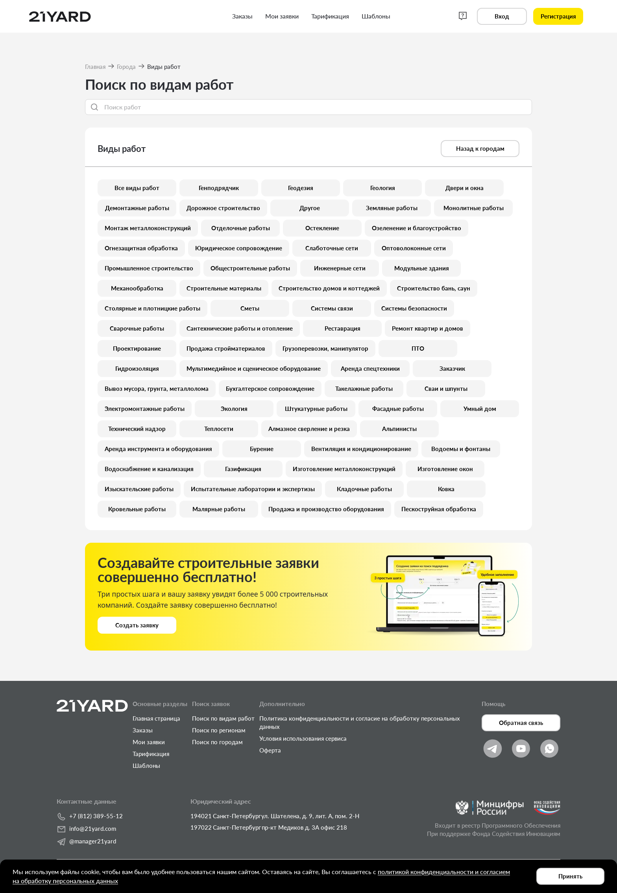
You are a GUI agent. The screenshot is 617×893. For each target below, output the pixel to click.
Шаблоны (146, 765)
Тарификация (151, 753)
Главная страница (156, 718)
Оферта (270, 750)
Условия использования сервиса (303, 738)
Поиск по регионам (219, 730)
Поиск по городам (217, 741)
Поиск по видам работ (223, 718)
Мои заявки (149, 741)
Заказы (143, 730)
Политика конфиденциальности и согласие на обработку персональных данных (359, 722)
